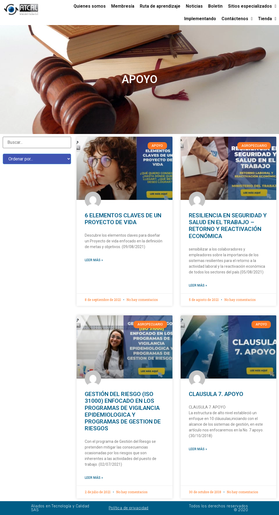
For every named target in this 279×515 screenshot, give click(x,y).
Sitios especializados (252, 6)
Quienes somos (90, 6)
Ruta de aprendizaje (160, 6)
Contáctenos (237, 19)
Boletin (215, 6)
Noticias (194, 6)
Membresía (122, 6)
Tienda (267, 19)
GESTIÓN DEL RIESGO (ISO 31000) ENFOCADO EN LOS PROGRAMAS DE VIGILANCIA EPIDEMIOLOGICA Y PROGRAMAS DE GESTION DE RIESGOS (123, 411)
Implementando (200, 18)
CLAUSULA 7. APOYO (216, 394)
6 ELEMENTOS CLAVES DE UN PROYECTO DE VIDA (123, 218)
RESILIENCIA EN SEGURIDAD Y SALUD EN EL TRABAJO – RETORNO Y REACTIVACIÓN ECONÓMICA (228, 225)
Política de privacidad (128, 508)
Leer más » (94, 260)
